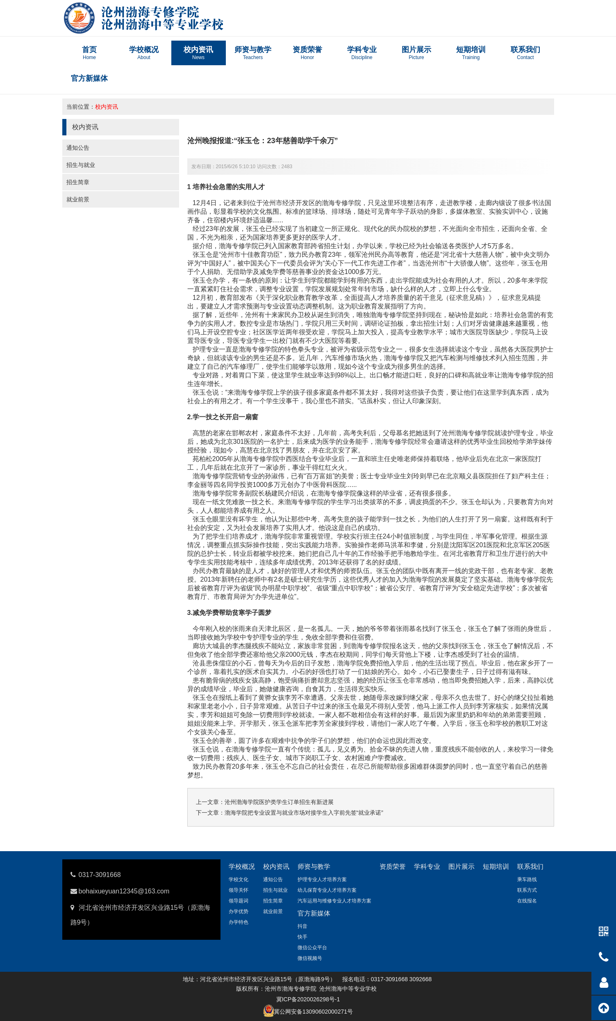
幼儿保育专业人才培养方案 (327, 890)
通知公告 (77, 147)
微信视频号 (310, 958)
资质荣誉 (393, 866)
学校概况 (242, 866)
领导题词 (238, 901)
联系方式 (527, 890)
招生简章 (77, 182)
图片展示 (461, 866)
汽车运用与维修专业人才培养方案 (334, 901)
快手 (302, 937)
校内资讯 (106, 106)
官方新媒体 (314, 913)
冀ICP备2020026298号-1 (308, 999)
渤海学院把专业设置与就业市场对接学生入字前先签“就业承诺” (304, 812)
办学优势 (238, 911)
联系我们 (530, 866)
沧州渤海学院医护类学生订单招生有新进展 (279, 802)
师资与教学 (314, 866)
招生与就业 (80, 165)
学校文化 (238, 879)
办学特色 (238, 922)
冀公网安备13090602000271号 (313, 1011)
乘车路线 (527, 879)
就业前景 (77, 199)
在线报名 (527, 901)
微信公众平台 (312, 947)
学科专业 (427, 866)
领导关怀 (238, 890)
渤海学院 (278, 536)
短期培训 (496, 866)
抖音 (302, 926)
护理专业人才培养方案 (322, 879)
